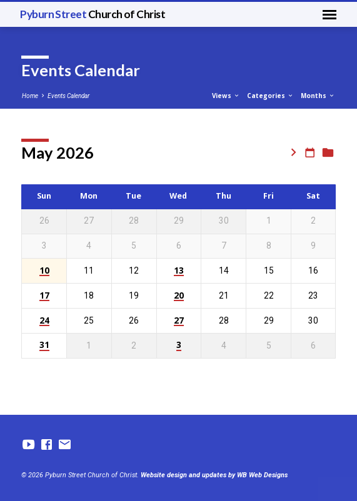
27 (179, 320)
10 (44, 270)
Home (30, 95)
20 (179, 295)
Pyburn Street (92, 14)
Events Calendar (68, 95)
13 (179, 270)
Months (318, 95)
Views (226, 95)
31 (44, 345)
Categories (270, 95)
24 (44, 320)
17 (44, 295)
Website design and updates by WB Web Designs (214, 475)
